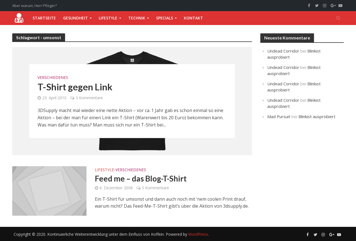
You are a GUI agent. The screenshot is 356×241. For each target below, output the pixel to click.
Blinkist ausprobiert (316, 116)
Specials (164, 18)
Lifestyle (108, 18)
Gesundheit (75, 18)
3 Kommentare (89, 97)
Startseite (44, 18)
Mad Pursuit (278, 116)
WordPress (198, 234)
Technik (136, 18)
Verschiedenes (53, 77)
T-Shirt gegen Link (75, 86)
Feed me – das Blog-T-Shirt (141, 178)
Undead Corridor (283, 51)
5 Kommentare (155, 187)
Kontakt (193, 18)
